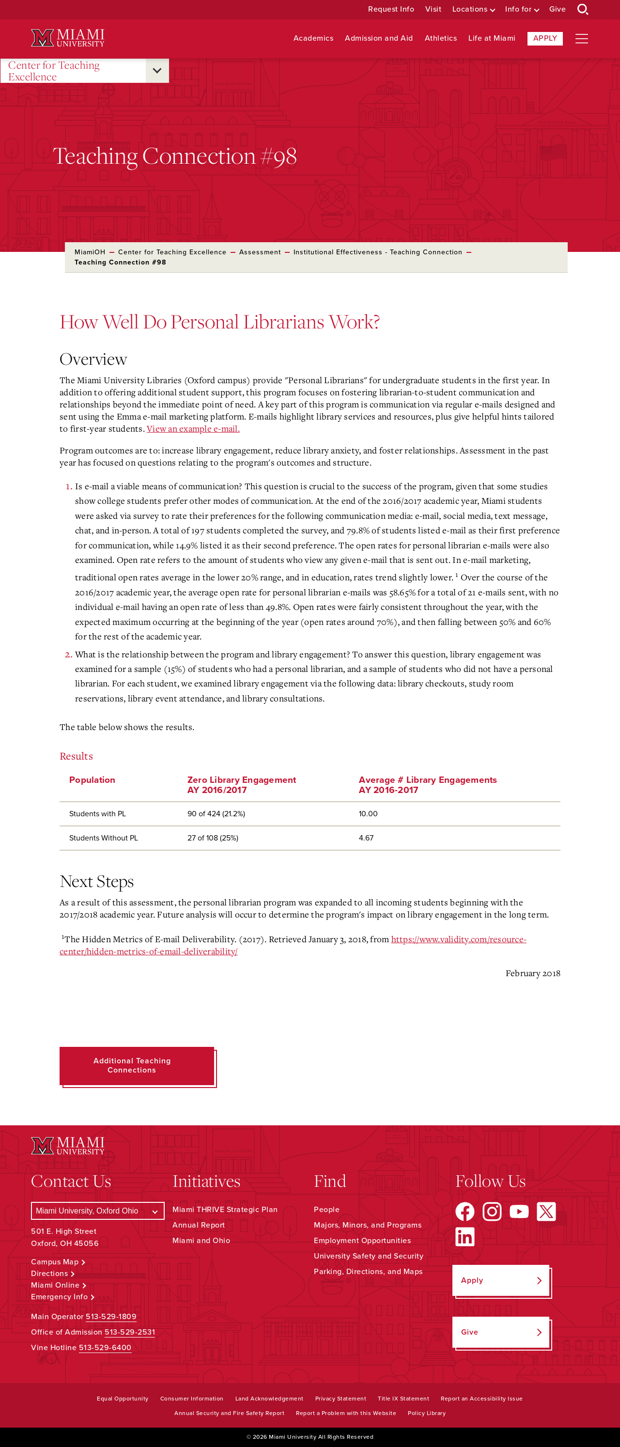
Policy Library (427, 1413)
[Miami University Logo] (68, 38)
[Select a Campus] (98, 1211)
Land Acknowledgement (269, 1398)
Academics (314, 38)
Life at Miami (492, 38)
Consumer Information (192, 1398)
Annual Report (198, 1225)
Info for (518, 9)
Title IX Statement (403, 1398)
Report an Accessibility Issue (482, 1398)
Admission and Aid (379, 38)
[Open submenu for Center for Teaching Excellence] (157, 71)
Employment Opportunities (362, 1240)
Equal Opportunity (123, 1398)
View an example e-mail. (193, 428)
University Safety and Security (368, 1256)
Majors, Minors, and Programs (367, 1225)
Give (557, 9)
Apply (545, 38)
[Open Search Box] (583, 10)
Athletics (441, 38)
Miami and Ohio (201, 1240)
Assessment (260, 252)
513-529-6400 (105, 1348)
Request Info (391, 9)
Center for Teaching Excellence (54, 71)
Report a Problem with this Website (346, 1413)
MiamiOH (90, 252)
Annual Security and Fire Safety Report (229, 1413)
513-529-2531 (130, 1332)
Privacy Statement (341, 1398)
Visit (433, 9)
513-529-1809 (111, 1317)
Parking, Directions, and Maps (368, 1271)
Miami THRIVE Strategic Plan (225, 1209)
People (327, 1209)
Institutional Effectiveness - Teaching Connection (378, 252)
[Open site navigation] (581, 38)
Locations (470, 9)
